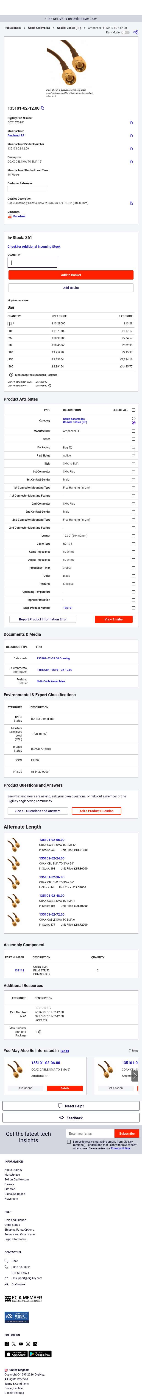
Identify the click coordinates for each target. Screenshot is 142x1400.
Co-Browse (15, 1285)
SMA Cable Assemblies (51, 681)
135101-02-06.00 (51, 840)
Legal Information (16, 1239)
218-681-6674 (17, 1273)
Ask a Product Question (97, 811)
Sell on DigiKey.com (17, 1179)
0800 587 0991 (18, 1267)
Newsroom (11, 1198)
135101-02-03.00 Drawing (53, 658)
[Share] (135, 32)
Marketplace (12, 1174)
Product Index (12, 28)
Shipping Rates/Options (19, 1229)
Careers (9, 1184)
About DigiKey (13, 1170)
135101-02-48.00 (51, 895)
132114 (19, 970)
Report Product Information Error (43, 619)
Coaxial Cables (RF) (69, 28)
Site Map (10, 1189)
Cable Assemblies (39, 28)
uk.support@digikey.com (23, 1278)
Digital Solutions (15, 1194)
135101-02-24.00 (51, 858)
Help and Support (15, 1220)
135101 (68, 607)
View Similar (114, 619)
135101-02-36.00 (51, 877)
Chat (11, 1261)
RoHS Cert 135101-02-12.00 (54, 669)
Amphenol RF (16, 135)
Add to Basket (71, 275)
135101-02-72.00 (51, 914)
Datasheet (16, 216)
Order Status (12, 1224)
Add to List (71, 288)
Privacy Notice (120, 1148)
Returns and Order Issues (20, 1234)
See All (65, 1051)
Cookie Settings (14, 1393)
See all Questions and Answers (37, 811)
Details (65, 1088)
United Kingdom (17, 1370)
